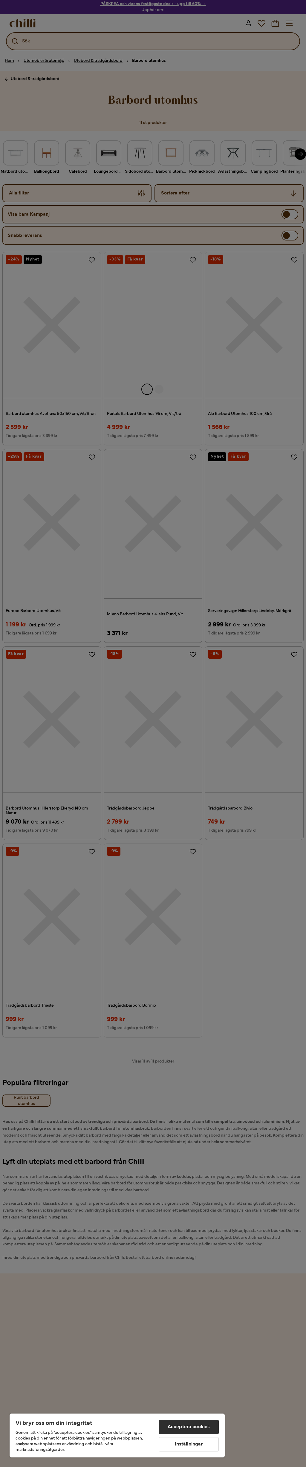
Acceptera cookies (189, 1427)
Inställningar (189, 1444)
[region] (117, 1435)
